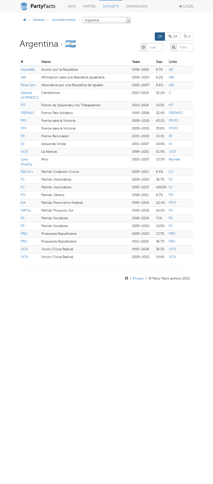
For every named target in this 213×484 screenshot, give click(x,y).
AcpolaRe (28, 70)
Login (186, 6)
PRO (24, 234)
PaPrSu (26, 210)
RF (170, 136)
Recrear (174, 159)
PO (23, 195)
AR (171, 70)
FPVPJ (173, 121)
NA (23, 203)
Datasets (111, 6)
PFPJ (172, 203)
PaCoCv (27, 172)
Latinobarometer (64, 20)
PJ (22, 179)
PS (170, 210)
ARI (23, 77)
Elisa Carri (28, 85)
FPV (24, 121)
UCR (24, 152)
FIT (23, 105)
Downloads (137, 6)
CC (171, 172)
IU (22, 144)
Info (72, 6)
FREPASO (28, 113)
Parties (89, 6)
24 (160, 36)
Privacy (138, 278)
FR (22, 136)
